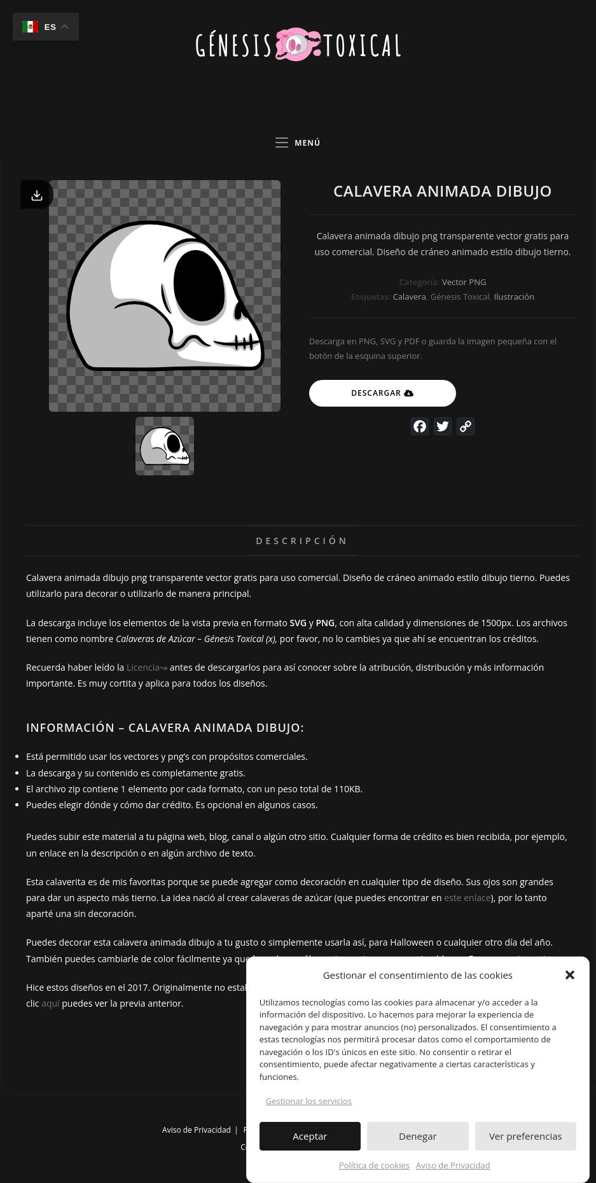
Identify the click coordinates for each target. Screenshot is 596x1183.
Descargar (376, 393)
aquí (50, 1003)
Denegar (418, 1142)
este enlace (467, 898)
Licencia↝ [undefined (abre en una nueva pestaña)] (147, 667)
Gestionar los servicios (309, 1107)
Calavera (409, 296)
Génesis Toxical (460, 296)
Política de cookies (374, 1171)
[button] (570, 981)
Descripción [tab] (302, 541)
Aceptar (310, 1142)
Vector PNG (464, 282)
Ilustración (514, 296)
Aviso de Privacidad (453, 1171)
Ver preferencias (525, 1142)
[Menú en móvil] (298, 143)
